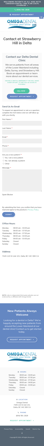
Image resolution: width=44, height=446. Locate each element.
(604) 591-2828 (22, 10)
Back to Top (36, 429)
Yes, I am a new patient (13, 158)
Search (28, 429)
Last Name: (7, 128)
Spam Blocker (7, 194)
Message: (6, 168)
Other (6, 164)
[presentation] (15, 199)
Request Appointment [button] (23, 14)
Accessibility (19, 429)
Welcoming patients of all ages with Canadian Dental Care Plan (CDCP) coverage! (22, 3)
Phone (5, 146)
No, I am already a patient (14, 161)
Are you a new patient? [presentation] (12, 155)
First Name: (7, 119)
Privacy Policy (33, 210)
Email (5, 137)
